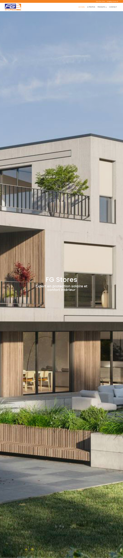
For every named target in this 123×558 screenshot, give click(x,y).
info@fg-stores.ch (112, 1)
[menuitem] (81, 7)
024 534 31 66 (100, 1)
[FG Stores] (14, 7)
